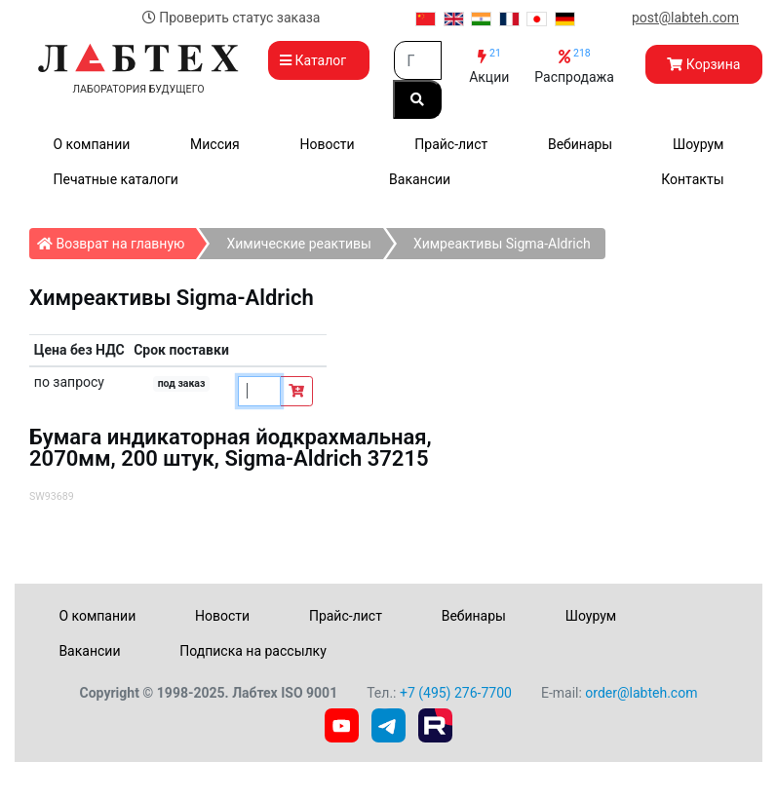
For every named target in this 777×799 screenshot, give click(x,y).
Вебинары (580, 144)
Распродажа (574, 66)
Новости (326, 144)
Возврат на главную (116, 239)
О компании (92, 144)
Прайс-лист (450, 144)
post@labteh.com (685, 17)
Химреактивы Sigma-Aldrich (502, 243)
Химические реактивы (298, 243)
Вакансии (419, 179)
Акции (489, 66)
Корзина (703, 64)
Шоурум (698, 144)
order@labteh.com (641, 693)
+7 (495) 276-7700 (456, 693)
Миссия (215, 144)
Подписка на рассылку (253, 651)
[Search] (418, 60)
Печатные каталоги (116, 179)
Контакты (692, 179)
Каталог (319, 60)
